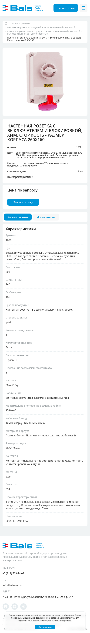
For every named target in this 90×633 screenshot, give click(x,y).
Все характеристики (20, 177)
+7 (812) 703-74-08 (13, 573)
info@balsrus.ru (12, 585)
